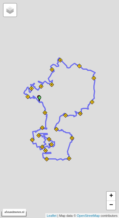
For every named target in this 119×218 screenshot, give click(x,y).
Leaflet (52, 215)
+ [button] (111, 196)
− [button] (111, 205)
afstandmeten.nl (14, 212)
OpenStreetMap (88, 215)
